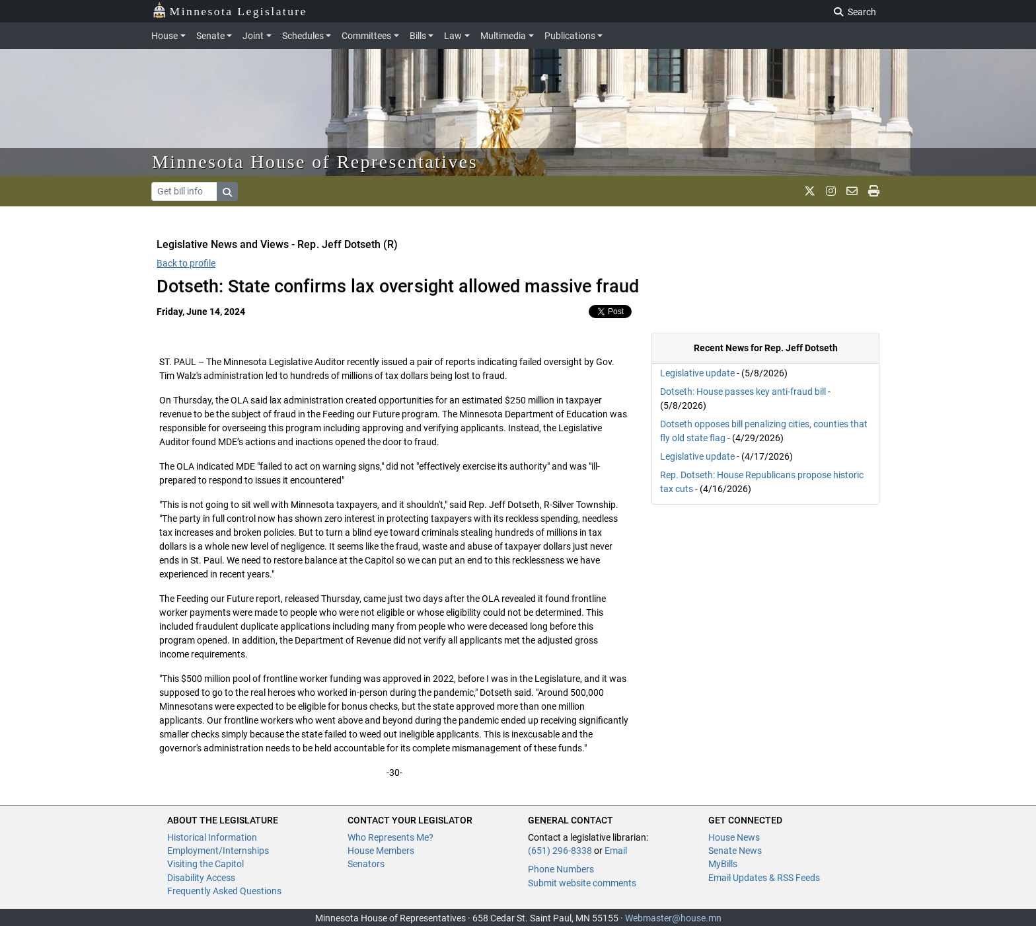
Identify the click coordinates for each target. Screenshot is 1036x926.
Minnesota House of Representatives (315, 161)
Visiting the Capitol (205, 864)
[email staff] (852, 191)
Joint (253, 35)
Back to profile (186, 263)
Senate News (735, 850)
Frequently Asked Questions (224, 891)
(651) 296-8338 (560, 850)
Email (616, 850)
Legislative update (697, 373)
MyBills (722, 864)
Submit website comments (582, 883)
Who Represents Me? (390, 837)
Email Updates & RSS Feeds (764, 877)
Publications (569, 35)
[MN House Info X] (810, 191)
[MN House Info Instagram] (831, 191)
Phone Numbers (561, 869)
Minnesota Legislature (229, 10)
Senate (210, 35)
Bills (418, 35)
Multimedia (503, 35)
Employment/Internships (218, 850)
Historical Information (212, 837)
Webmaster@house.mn (673, 918)
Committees (366, 35)
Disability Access (201, 877)
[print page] (874, 191)
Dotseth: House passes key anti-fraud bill (743, 391)
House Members (381, 850)
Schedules (303, 35)
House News (734, 837)
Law (453, 35)
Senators (366, 864)
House (164, 35)
